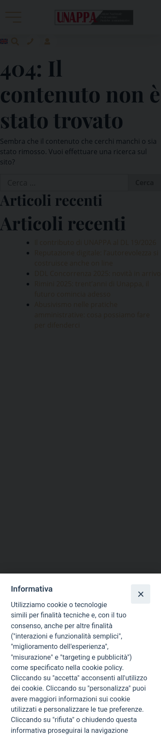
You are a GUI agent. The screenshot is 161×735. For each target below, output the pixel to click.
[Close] (140, 593)
